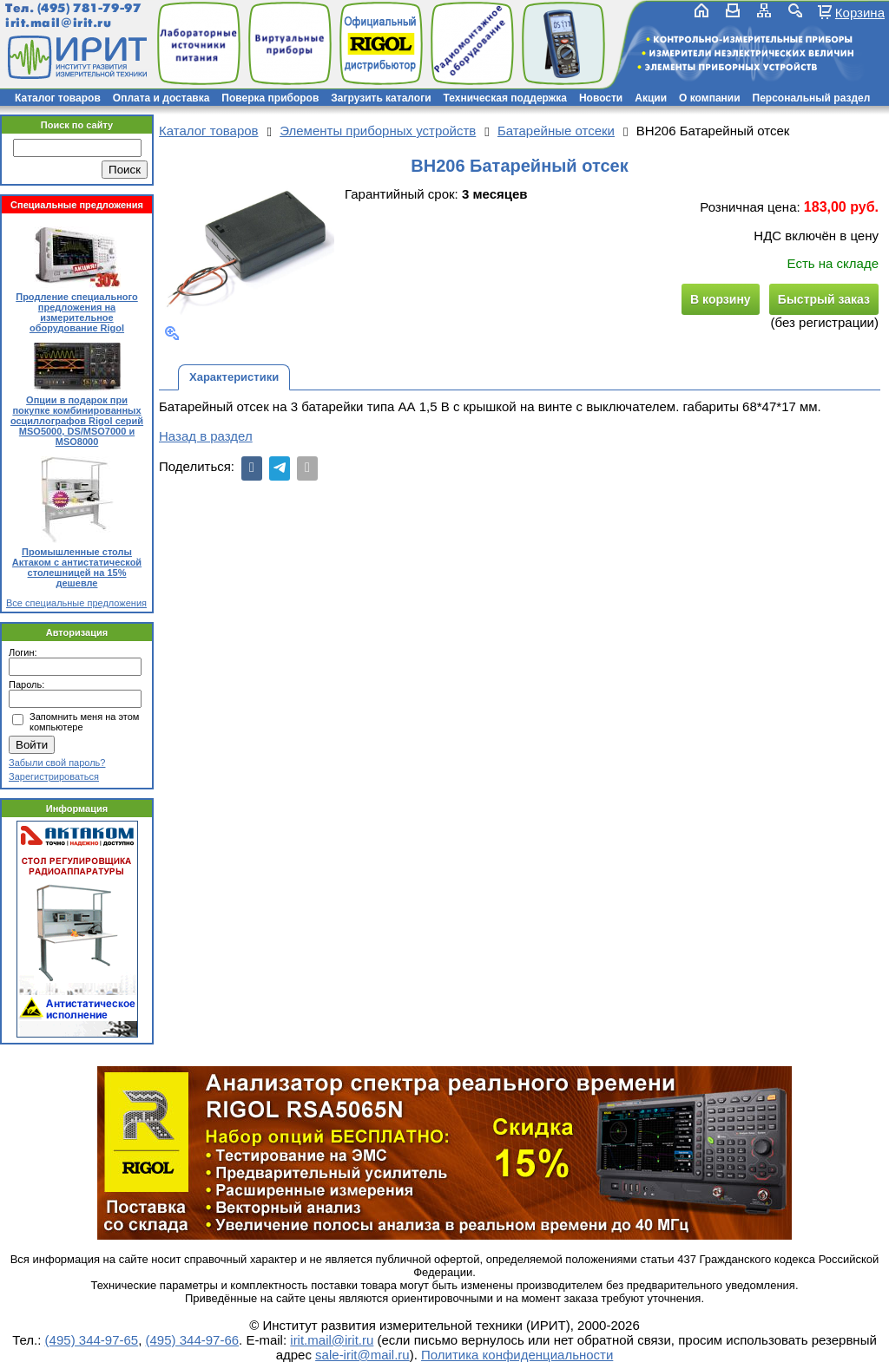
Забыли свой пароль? (57, 762)
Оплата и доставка (161, 98)
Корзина (860, 12)
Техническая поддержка (505, 98)
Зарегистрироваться (54, 776)
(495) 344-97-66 (193, 1340)
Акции (651, 98)
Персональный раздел (812, 98)
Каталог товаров (58, 98)
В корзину (720, 299)
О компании (710, 98)
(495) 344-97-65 (92, 1340)
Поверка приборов (270, 98)
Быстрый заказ (824, 299)
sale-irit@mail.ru (362, 1354)
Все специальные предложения (76, 603)
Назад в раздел (206, 436)
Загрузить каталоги (381, 98)
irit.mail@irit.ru (58, 22)
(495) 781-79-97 (89, 8)
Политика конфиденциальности (517, 1354)
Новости (600, 98)
